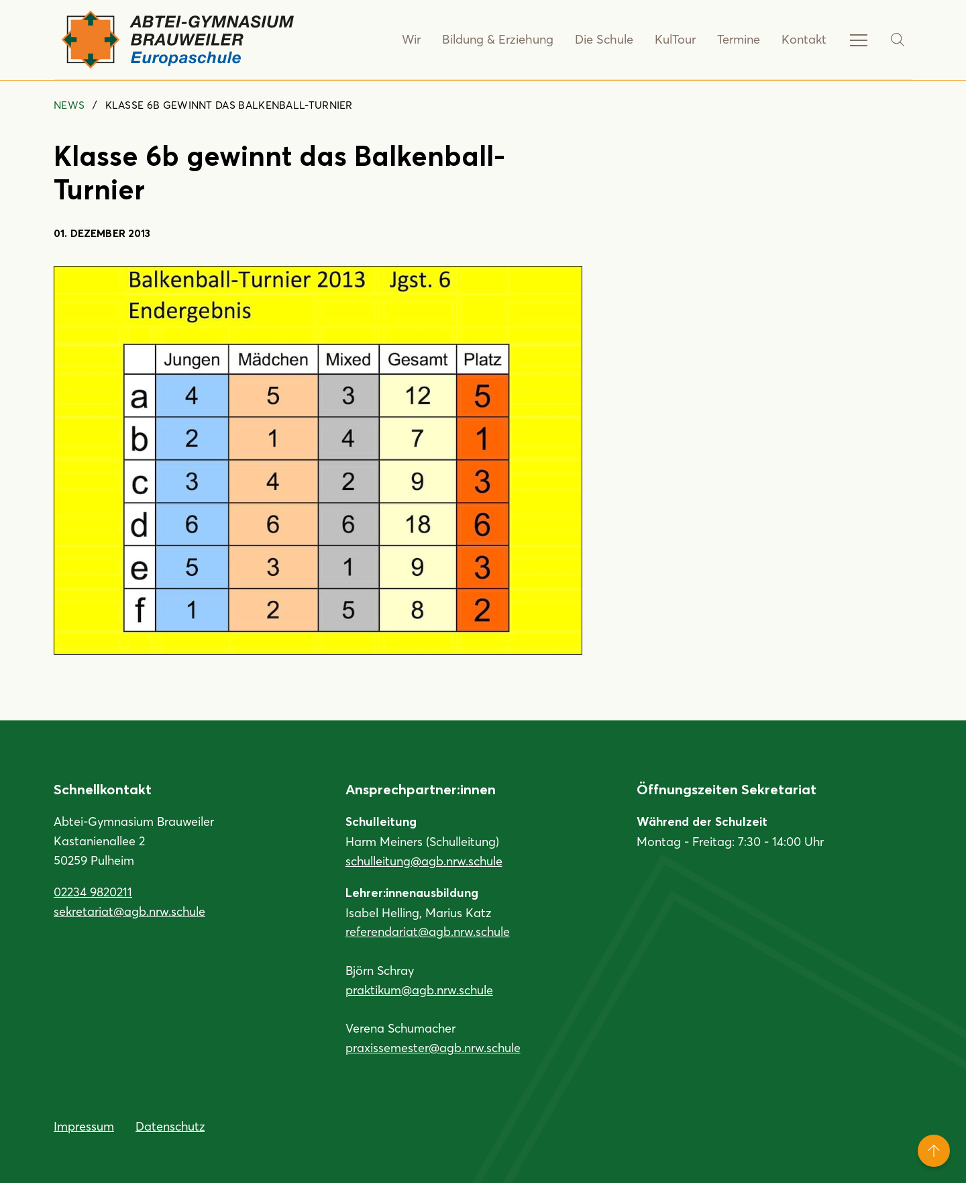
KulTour (675, 40)
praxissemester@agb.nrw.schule (433, 1047)
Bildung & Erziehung (500, 40)
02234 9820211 (93, 892)
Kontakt (804, 40)
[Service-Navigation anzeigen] (859, 39)
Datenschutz (170, 1126)
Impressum (84, 1126)
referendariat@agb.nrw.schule (427, 931)
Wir (415, 40)
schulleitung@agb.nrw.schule (423, 861)
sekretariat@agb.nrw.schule (129, 911)
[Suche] (897, 39)
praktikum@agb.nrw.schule (419, 990)
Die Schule (604, 40)
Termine (738, 40)
